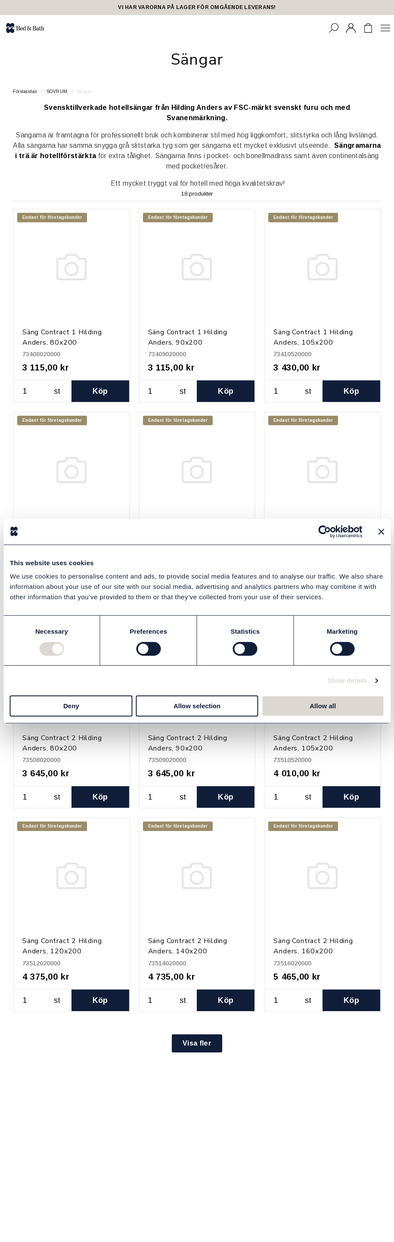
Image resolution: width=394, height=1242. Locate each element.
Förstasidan (25, 91)
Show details (348, 680)
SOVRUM (57, 91)
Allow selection (197, 706)
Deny (71, 706)
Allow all (323, 706)
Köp (100, 391)
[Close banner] (381, 532)
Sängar (84, 91)
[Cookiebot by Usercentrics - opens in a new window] (324, 531)
